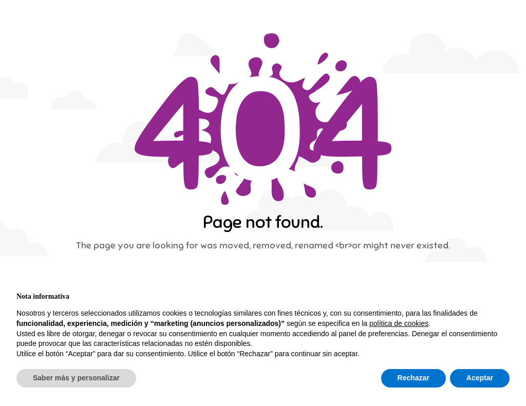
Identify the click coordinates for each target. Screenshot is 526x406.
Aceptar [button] (479, 378)
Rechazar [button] (413, 378)
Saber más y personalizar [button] (76, 378)
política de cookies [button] (398, 323)
